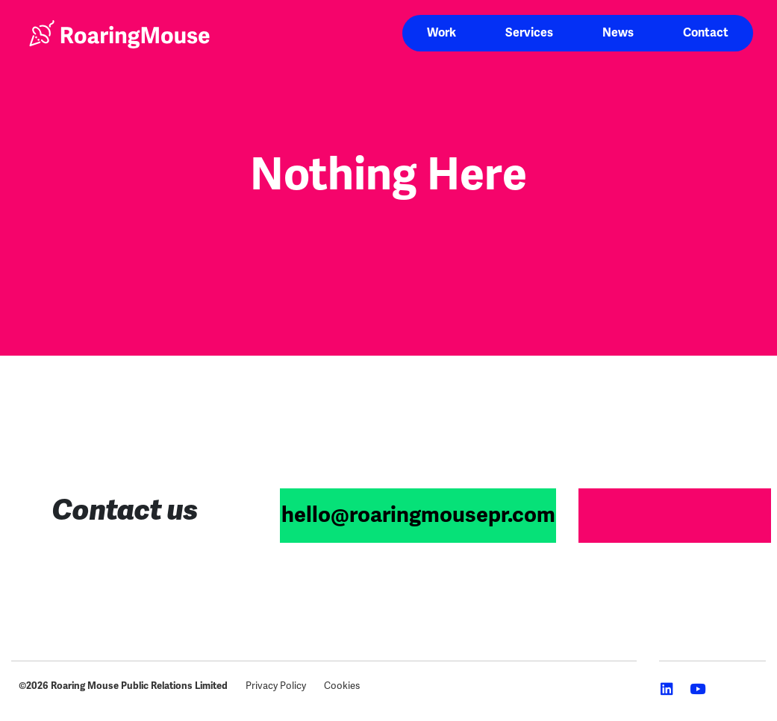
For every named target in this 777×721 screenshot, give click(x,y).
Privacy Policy (276, 685)
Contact (705, 32)
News (618, 32)
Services (529, 32)
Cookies (342, 685)
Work (441, 32)
